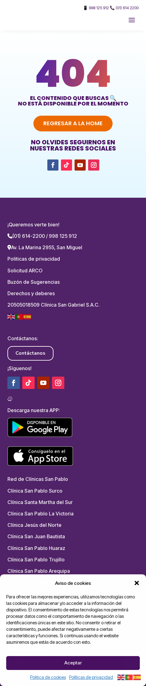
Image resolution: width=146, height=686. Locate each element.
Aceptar (73, 663)
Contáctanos (30, 353)
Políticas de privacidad (91, 677)
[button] (137, 583)
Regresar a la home (73, 123)
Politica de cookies (48, 677)
